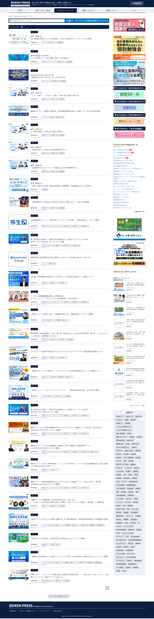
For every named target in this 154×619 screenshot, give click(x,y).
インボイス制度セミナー (65, 226)
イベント (34, 32)
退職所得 (127, 544)
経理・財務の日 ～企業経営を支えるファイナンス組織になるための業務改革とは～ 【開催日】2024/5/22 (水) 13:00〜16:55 (55, 166)
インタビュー (129, 473)
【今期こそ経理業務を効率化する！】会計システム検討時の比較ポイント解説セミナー (62, 277)
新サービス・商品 (43, 10)
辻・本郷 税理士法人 (131, 287)
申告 (117, 516)
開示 (117, 519)
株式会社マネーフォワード (38, 265)
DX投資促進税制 (134, 502)
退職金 (127, 509)
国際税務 (130, 455)
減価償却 (134, 530)
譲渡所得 (138, 473)
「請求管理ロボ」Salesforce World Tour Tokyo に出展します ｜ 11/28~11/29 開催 (60, 202)
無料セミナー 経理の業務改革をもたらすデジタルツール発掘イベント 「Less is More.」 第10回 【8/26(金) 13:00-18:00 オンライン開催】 (66, 483)
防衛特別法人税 (120, 587)
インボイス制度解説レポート (124, 430)
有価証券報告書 (134, 487)
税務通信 (118, 498)
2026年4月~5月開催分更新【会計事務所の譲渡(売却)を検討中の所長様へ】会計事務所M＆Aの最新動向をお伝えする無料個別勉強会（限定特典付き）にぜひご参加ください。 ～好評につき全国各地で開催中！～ (135, 357)
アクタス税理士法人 (131, 373)
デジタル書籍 (129, 505)
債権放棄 (126, 591)
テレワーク (119, 473)
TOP (20, 10)
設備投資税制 (126, 569)
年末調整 (131, 466)
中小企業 (51, 117)
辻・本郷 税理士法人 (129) (122, 152)
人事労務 (118, 484)
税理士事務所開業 (134, 541)
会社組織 (131, 462)
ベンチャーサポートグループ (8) (124, 186)
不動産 (137, 480)
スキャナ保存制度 (132, 576)
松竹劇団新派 (137, 569)
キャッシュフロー (121, 541)
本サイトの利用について (28, 611)
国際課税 (118, 566)
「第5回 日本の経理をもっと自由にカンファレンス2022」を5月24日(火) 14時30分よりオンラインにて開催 (69, 556)
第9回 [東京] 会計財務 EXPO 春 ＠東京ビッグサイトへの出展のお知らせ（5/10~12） (61, 257)
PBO (117, 551)
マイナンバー (130, 527)
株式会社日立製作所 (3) (121, 202)
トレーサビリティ (121, 562)
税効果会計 (119, 534)
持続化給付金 (120, 527)
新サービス (119, 509)
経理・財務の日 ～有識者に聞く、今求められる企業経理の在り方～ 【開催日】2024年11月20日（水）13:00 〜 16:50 (50, 148)
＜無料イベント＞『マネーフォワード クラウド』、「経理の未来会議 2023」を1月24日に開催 (65, 390)
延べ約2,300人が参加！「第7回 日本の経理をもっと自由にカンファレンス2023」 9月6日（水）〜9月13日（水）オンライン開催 (60, 240)
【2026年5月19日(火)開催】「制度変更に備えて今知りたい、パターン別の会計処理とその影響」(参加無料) (135, 296)
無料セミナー (52, 42)
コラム (134, 10)
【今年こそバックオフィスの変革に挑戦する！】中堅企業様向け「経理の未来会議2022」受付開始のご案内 (69, 519)
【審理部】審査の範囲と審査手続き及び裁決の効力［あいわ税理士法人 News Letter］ (135, 382)
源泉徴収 (118, 480)
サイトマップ (45, 611)
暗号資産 (133, 519)
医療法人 (126, 530)
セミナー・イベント (65, 10)
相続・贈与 (119, 420)
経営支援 (118, 441)
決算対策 (54, 377)
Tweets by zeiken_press (125, 271)
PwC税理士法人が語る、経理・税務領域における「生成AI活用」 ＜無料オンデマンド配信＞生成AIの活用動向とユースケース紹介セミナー (135, 333)
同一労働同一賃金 (121, 555)
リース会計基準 (120, 494)
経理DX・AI (55, 81)
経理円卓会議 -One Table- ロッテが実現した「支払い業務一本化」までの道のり (50, 57)
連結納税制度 (120, 584)
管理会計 (134, 459)
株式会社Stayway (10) (121, 183)
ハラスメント (134, 548)
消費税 (66, 562)
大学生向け (127, 452)
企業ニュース (111, 10)
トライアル (119, 512)
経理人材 (131, 562)
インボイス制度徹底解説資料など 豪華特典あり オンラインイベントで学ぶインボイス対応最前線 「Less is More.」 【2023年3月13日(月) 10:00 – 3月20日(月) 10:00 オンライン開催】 (56, 297)
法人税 (137, 445)
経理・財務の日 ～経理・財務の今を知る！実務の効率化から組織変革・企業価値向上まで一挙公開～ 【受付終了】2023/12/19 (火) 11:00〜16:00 (62, 184)
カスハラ (130, 537)
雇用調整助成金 (132, 491)
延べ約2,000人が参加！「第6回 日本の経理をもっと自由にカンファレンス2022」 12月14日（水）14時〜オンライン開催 (60, 411)
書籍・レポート (88, 10)
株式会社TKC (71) (119, 158)
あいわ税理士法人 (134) (121, 150)
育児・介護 (124, 519)
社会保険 (133, 437)
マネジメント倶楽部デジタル (124, 427)
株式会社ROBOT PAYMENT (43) (124, 163)
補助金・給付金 (60, 117)
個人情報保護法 (126, 551)
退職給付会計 (129, 445)
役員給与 (118, 502)
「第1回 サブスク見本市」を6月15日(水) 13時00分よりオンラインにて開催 (58, 538)
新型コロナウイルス (122, 437)
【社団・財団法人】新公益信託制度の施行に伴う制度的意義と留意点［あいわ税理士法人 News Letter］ (135, 321)
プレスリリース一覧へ (137, 405)
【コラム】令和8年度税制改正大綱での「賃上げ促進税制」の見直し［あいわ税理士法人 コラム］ (135, 345)
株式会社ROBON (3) (120, 205)
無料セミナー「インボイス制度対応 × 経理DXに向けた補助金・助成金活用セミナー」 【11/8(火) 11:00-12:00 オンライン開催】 (62, 447)
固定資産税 (131, 494)
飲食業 (118, 594)
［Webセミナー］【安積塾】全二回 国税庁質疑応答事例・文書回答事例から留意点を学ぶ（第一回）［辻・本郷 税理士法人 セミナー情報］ (135, 309)
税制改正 (118, 423)
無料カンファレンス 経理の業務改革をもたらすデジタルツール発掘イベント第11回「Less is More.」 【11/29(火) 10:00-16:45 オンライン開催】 (67, 429)
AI (43, 81)
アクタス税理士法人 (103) (122, 155)
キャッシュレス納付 (122, 548)
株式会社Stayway (36, 119)
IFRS (117, 487)
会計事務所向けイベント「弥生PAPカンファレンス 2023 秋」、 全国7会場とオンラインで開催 (65, 220)
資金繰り (129, 477)
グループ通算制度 (121, 462)
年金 (125, 498)
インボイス (54, 226)
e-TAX (136, 534)
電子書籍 (127, 512)
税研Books (119, 544)
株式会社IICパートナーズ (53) (123, 160)
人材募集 (118, 530)
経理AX (135, 512)
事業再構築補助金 (132, 584)
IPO (43, 320)
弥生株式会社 (34, 228)
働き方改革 (119, 445)
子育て (135, 544)
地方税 (118, 569)
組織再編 (131, 498)
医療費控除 (128, 534)
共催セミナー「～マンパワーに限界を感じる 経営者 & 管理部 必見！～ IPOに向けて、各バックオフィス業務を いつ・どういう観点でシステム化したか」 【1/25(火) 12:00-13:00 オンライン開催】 (70, 576)
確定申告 (138, 455)
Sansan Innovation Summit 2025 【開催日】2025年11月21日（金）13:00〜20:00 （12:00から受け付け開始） (49, 76)
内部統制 (58, 320)
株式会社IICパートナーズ (132, 300)
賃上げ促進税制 (120, 491)
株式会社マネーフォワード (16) (124, 174)
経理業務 (60, 42)
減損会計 (118, 591)
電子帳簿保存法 (100, 525)
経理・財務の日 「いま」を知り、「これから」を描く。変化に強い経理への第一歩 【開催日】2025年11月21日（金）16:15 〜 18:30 (55, 94)
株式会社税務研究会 (131, 361)
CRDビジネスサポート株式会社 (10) (125, 181)
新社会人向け (120, 448)
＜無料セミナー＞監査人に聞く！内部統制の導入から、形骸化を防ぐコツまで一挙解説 (62, 314)
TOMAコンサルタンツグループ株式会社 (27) (128, 168)
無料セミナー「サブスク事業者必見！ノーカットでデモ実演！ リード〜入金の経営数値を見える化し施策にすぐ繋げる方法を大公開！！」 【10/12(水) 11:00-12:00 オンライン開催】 (69, 465)
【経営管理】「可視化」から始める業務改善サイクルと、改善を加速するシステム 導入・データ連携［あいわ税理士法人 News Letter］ (135, 394)
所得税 (130, 434)
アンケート (135, 509)
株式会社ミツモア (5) (120, 194)
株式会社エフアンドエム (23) (123, 171)
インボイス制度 (120, 573)
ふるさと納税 (120, 477)
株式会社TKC (129, 336)
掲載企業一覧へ (140, 211)
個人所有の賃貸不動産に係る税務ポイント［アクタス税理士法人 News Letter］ (135, 370)
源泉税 (134, 591)
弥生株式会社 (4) (119, 200)
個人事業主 (127, 484)
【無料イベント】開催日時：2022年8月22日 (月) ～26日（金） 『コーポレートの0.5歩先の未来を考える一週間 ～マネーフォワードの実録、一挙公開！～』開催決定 (67, 501)
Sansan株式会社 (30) (120, 166)
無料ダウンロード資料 (122, 470)
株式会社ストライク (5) (121, 197)
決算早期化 (61, 377)
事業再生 (136, 477)
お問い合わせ (57, 611)
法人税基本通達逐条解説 (123, 559)
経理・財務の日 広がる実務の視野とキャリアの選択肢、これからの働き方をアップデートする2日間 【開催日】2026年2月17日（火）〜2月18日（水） (62, 37)
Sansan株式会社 (35, 44)
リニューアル (132, 573)
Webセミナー (46, 61)
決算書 (131, 480)
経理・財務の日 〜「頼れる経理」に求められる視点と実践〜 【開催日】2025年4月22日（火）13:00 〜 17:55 (48, 130)
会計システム (120, 576)
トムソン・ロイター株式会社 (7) (124, 189)
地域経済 (126, 566)
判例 (125, 466)
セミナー (124, 487)
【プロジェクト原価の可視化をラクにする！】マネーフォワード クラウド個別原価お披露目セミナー (67, 351)
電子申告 (118, 537)
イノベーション (120, 580)
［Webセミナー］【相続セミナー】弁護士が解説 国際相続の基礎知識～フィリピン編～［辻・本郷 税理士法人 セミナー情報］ (135, 284)
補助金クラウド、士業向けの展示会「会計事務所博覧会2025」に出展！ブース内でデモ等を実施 (65, 111)
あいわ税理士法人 (130, 324)
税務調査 (134, 470)
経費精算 (135, 484)
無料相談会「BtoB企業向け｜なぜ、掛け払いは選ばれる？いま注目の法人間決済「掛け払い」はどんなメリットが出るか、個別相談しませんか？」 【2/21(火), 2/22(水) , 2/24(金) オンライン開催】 (69, 334)
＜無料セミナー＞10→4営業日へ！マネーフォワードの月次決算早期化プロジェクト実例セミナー (66, 371)
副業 (125, 502)
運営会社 (13, 611)
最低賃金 (134, 566)
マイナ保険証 (132, 587)
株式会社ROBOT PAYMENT (39, 210)
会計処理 (126, 459)
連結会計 (130, 580)
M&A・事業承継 (121, 434)
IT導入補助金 (128, 523)
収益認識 (124, 516)
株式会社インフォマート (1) (123, 208)
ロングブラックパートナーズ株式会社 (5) (127, 192)
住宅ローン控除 (133, 516)
